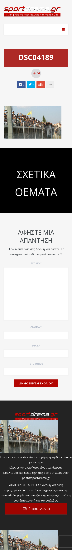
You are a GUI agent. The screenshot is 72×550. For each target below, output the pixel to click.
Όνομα (36, 327)
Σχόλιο (36, 263)
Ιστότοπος (36, 363)
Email (36, 345)
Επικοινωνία (39, 508)
